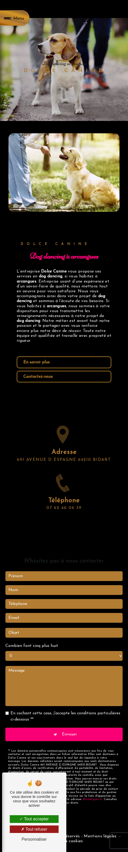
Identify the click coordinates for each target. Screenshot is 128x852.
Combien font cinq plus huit (31, 639)
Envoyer (69, 728)
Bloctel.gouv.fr (92, 792)
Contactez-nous (38, 377)
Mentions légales (100, 836)
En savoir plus (36, 362)
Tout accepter (34, 819)
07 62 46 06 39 (64, 515)
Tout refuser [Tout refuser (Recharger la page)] (34, 829)
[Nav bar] (15, 18)
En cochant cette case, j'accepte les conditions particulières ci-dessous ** (65, 710)
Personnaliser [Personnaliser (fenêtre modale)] (34, 839)
